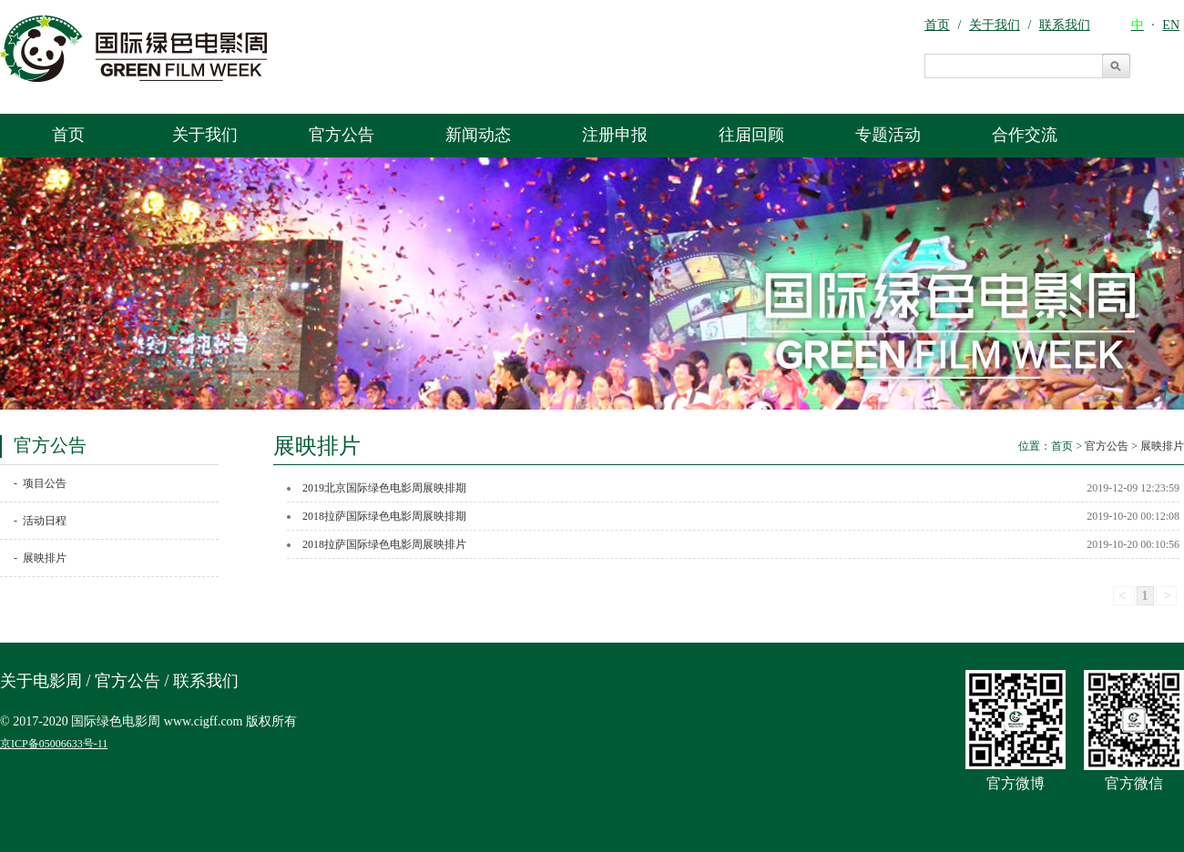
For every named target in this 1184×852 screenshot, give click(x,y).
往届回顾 (751, 135)
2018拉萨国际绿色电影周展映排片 (384, 544)
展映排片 (1162, 446)
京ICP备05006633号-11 (53, 743)
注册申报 (615, 135)
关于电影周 (41, 681)
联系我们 (206, 681)
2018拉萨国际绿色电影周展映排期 (384, 516)
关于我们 (205, 135)
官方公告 (341, 135)
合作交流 (1024, 135)
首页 (68, 135)
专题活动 (888, 135)
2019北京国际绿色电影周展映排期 (384, 488)
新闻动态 (478, 135)
